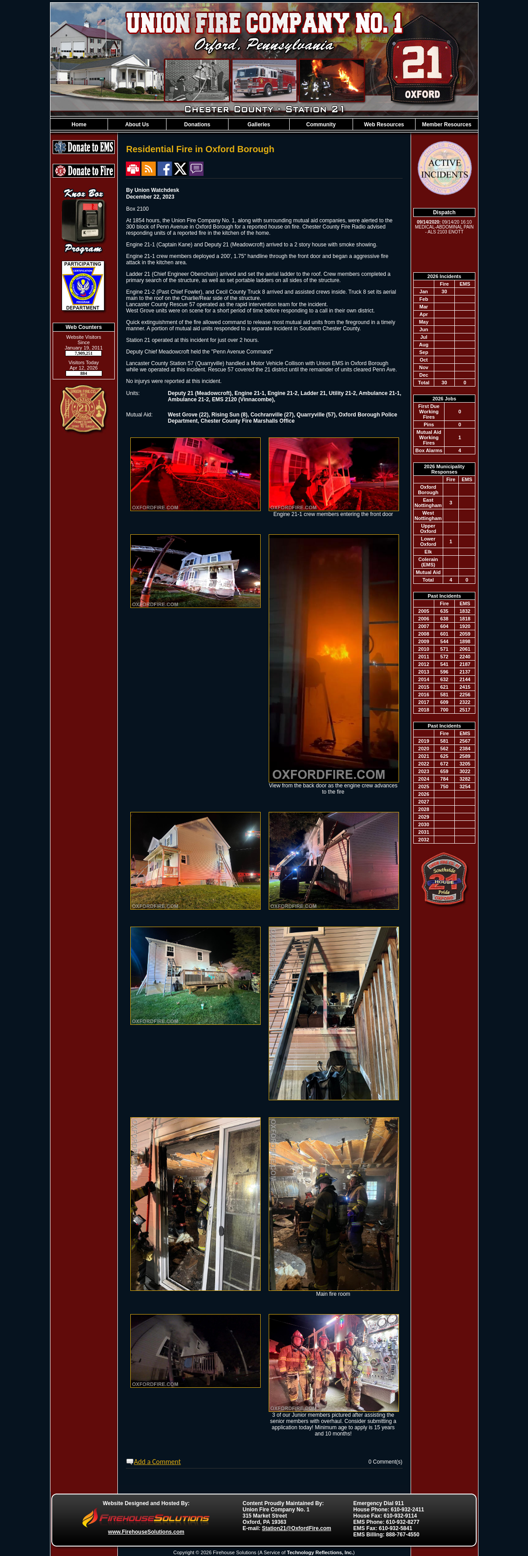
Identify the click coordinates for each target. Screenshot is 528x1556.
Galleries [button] (258, 124)
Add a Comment (157, 1461)
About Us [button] (137, 124)
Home (78, 124)
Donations (197, 124)
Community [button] (321, 124)
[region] (264, 124)
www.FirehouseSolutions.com (146, 1532)
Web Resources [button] (384, 124)
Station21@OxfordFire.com (296, 1528)
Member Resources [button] (446, 124)
